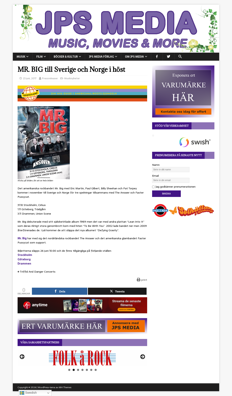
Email (155, 176)
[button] (180, 57)
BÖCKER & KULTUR (66, 57)
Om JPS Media (134, 57)
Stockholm (25, 255)
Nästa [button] (142, 357)
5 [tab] (87, 370)
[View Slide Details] (82, 358)
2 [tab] (74, 370)
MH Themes (65, 387)
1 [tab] (69, 370)
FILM (39, 57)
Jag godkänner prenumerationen (173, 187)
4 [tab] (82, 370)
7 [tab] (96, 370)
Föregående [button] (22, 357)
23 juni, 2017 (30, 78)
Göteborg (24, 259)
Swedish (28, 393)
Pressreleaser (50, 78)
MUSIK (21, 57)
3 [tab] (78, 370)
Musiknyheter (72, 78)
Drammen (24, 263)
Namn (156, 165)
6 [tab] (91, 370)
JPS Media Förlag (101, 57)
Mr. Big (22, 238)
